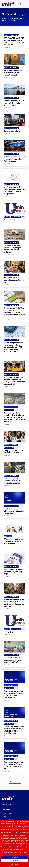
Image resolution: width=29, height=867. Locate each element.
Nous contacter (7, 805)
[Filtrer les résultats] (24, 14)
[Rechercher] (20, 4)
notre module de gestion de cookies (10, 849)
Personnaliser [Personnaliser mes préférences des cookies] (14, 860)
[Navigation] (25, 4)
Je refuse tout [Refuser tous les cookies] (14, 864)
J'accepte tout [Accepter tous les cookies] (14, 857)
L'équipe (4, 817)
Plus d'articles (14, 782)
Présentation (6, 813)
